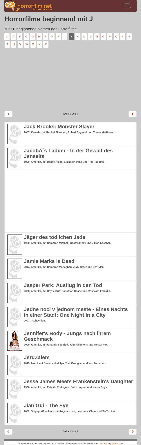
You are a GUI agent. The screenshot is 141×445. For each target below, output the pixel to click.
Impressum (105, 443)
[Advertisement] (70, 78)
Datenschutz (117, 443)
